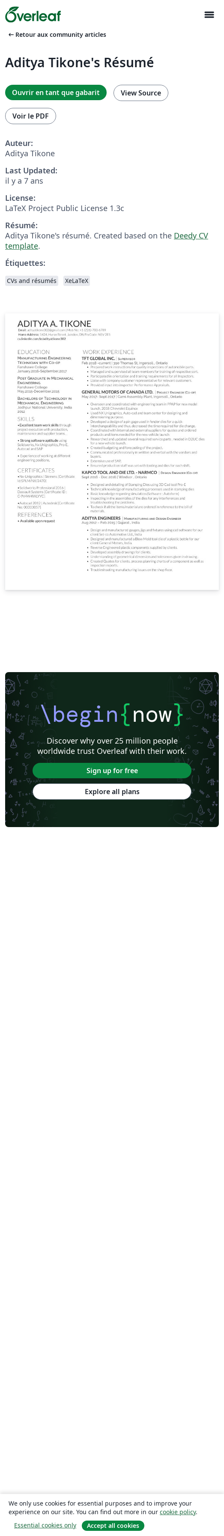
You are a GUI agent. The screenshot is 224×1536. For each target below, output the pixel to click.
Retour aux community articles (56, 34)
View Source (141, 93)
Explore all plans (112, 791)
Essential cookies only (45, 1525)
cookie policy (178, 1512)
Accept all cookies (113, 1525)
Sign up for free (112, 770)
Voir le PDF (30, 116)
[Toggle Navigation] (209, 15)
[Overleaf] (33, 14)
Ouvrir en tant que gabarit (56, 92)
